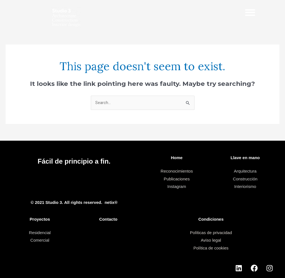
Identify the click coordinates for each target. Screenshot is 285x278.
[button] (250, 12)
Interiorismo (245, 186)
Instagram (176, 186)
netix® (111, 202)
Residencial (40, 232)
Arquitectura (245, 171)
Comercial (39, 240)
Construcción (245, 178)
